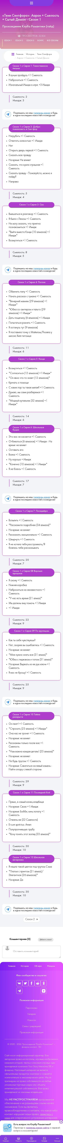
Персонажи (31, 1008)
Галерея (32, 1014)
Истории (30, 54)
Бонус (40, 41)
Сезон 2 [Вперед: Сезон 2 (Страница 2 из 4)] (31, 919)
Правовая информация (31, 1032)
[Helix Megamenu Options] (31, 3)
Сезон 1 (8, 41)
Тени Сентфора (44, 54)
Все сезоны (52, 41)
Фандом (51, 966)
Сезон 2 (19, 41)
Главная (19, 54)
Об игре (38, 966)
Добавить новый (46, 940)
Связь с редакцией (31, 1026)
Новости (31, 1020)
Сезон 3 (30, 41)
